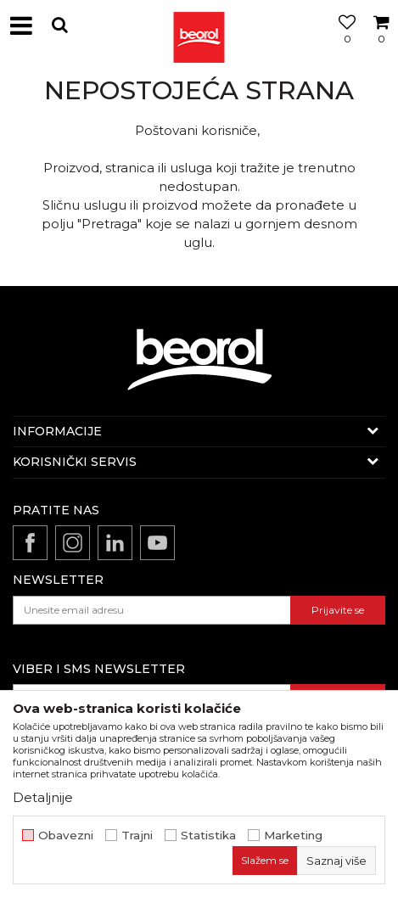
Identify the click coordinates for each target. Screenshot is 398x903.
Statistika (208, 835)
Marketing (293, 835)
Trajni (137, 835)
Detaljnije (43, 797)
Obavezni (65, 835)
